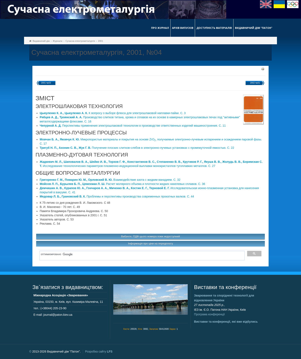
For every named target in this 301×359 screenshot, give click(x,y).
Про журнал (160, 28)
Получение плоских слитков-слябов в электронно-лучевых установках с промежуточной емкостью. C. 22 (137, 147)
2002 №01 (255, 83)
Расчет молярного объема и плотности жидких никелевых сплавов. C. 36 (122, 184)
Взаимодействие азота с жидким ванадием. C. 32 (110, 179)
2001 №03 (46, 83)
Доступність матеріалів (214, 28)
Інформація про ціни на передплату (150, 243)
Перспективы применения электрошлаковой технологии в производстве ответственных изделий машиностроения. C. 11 (133, 125)
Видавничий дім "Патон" (253, 28)
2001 (100, 41)
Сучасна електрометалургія (80, 41)
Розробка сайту (98, 351)
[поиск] (140, 254)
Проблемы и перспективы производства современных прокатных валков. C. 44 (117, 196)
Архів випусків (182, 28)
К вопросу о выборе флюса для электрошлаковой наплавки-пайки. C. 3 (113, 113)
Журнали (57, 41)
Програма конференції (209, 314)
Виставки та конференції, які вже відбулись (226, 321)
